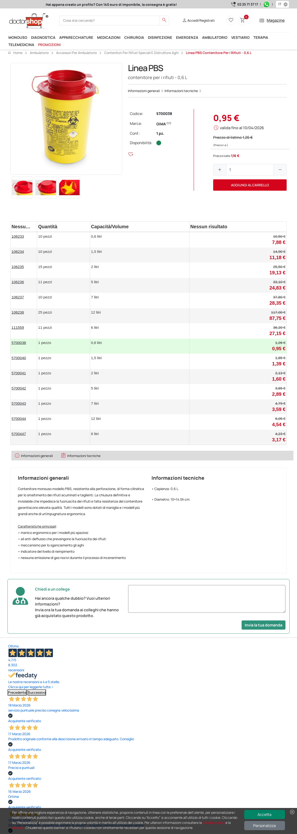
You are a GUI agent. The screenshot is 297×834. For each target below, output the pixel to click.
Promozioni (49, 44)
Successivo (37, 692)
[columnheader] (24, 227)
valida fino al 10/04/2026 (242, 127)
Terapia (260, 37)
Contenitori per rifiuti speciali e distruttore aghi (141, 52)
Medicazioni (108, 37)
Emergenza (187, 37)
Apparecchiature (76, 37)
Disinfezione (160, 37)
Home (14, 52)
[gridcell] (24, 239)
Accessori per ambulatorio (76, 52)
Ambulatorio (214, 37)
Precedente (17, 692)
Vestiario (240, 37)
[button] (287, 4)
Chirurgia (134, 37)
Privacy (18, 827)
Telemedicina (21, 44)
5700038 (164, 113)
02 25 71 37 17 (247, 4)
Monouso (17, 37)
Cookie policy (214, 822)
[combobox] (279, 4)
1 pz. (160, 133)
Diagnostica (43, 37)
